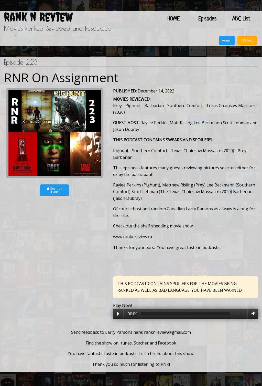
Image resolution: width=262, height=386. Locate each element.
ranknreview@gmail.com (167, 332)
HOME (173, 19)
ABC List (241, 19)
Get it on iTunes (54, 190)
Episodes (207, 19)
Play (118, 314)
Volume (252, 313)
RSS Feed (247, 40)
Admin (227, 40)
